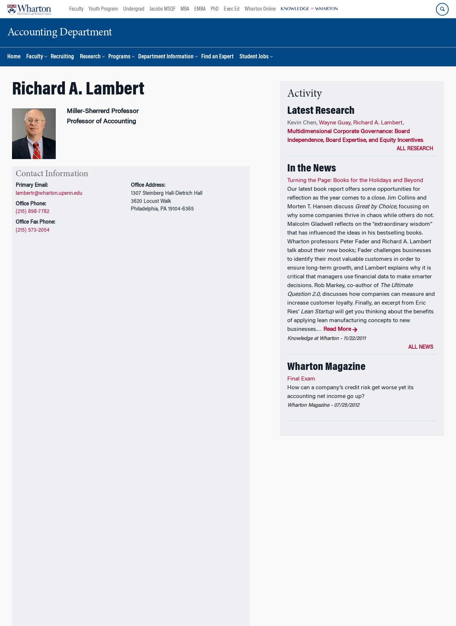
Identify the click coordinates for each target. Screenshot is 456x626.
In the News (185, 305)
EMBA (200, 9)
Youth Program (103, 9)
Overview (27, 305)
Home (13, 57)
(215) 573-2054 (33, 230)
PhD (215, 9)
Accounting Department (172, 607)
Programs (119, 57)
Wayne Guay (335, 123)
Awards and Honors (137, 305)
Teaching (93, 305)
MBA (184, 9)
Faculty (76, 9)
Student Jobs (254, 57)
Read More (340, 329)
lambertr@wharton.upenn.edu (49, 193)
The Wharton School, (50, 607)
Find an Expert (217, 57)
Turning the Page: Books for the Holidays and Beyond (355, 180)
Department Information (166, 57)
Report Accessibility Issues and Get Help (282, 607)
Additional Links (37, 543)
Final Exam (301, 379)
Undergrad (133, 9)
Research (90, 57)
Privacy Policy (218, 607)
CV (35, 282)
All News (420, 347)
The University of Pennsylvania (107, 607)
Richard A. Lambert (378, 123)
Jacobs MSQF (162, 9)
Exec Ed (231, 9)
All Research (415, 149)
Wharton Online (260, 9)
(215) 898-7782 (32, 212)
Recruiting (62, 57)
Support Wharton (144, 587)
